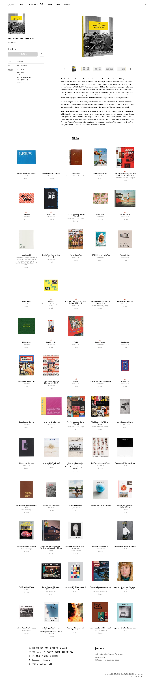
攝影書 (50, 5)
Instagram (48, 660)
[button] (64, 69)
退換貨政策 (36, 656)
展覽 (46, 648)
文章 (42, 648)
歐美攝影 (24, 66)
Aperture (20, 61)
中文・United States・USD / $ (43, 664)
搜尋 (135, 5)
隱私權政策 (54, 656)
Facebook (37, 660)
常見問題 (45, 656)
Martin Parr (12, 42)
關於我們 (35, 648)
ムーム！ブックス (35, 4)
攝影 (18, 66)
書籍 (21, 5)
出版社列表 (63, 648)
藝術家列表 (54, 648)
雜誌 (58, 5)
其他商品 (67, 5)
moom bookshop (9, 5)
